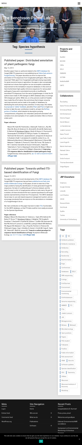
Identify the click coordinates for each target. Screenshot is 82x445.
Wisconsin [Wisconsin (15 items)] (64, 380)
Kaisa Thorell (64, 134)
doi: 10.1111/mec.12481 (18, 235)
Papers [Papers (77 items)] (63, 337)
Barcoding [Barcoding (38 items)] (64, 252)
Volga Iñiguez (64, 166)
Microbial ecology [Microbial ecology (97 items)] (67, 329)
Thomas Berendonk (66, 162)
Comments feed (7, 417)
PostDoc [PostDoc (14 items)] (64, 349)
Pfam (42, 107)
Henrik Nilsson (64, 122)
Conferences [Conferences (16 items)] (65, 267)
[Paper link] (31, 235)
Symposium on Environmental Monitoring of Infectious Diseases (68, 430)
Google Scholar (65, 187)
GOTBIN (62, 77)
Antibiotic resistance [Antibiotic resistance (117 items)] (68, 244)
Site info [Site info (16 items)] (71, 360)
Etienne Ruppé (65, 118)
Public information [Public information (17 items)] (67, 353)
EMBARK (63, 73)
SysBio (62, 211)
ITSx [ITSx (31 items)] (62, 309)
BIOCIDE (62, 61)
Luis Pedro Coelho (66, 138)
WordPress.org (7, 421)
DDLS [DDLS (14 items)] (74, 271)
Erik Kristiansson (65, 114)
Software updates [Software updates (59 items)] (67, 364)
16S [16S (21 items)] (62, 236)
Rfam (35, 107)
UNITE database (42, 71)
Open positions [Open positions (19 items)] (66, 333)
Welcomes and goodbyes (66, 417)
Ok (41, 441)
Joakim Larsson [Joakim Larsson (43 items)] (66, 313)
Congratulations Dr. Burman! (67, 409)
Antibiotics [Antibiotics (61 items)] (65, 248)
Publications (34, 421)
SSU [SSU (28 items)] (62, 372)
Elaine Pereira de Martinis (68, 106)
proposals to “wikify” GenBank (16, 107)
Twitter (62, 215)
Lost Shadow (64, 195)
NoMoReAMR (64, 81)
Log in (4, 409)
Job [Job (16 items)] (62, 317)
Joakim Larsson (65, 130)
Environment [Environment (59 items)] (65, 287)
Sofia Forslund (65, 158)
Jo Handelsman (65, 126)
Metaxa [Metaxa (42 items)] (64, 325)
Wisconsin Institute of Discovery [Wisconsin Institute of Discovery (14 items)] (68, 385)
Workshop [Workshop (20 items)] (64, 390)
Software (33, 426)
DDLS (62, 69)
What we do (34, 417)
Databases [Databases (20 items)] (65, 271)
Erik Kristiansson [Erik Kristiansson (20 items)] (66, 297)
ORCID (62, 199)
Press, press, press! (64, 413)
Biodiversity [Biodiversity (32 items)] (65, 256)
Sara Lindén (64, 154)
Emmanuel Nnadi (66, 110)
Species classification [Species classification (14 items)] (68, 368)
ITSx (41, 206)
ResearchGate (65, 203)
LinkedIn (63, 191)
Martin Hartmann (66, 146)
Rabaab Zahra (65, 150)
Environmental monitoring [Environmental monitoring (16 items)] (66, 292)
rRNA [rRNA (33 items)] (63, 360)
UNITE (62, 85)
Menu (4, 3)
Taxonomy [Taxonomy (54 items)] (71, 372)
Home (32, 409)
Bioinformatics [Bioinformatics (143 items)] (66, 260)
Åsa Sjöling (63, 102)
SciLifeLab (63, 207)
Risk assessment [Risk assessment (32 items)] (67, 357)
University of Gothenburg (68, 219)
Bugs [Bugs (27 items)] (63, 264)
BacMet (62, 57)
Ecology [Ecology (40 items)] (64, 279)
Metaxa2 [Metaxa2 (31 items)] (73, 325)
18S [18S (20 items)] (68, 236)
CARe (62, 65)
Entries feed (6, 413)
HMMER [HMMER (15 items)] (64, 305)
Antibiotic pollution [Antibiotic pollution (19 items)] (67, 240)
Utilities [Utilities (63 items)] (63, 376)
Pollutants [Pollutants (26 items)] (64, 345)
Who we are (34, 413)
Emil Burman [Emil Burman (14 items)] (65, 283)
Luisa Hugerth (64, 142)
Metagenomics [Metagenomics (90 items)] (66, 321)
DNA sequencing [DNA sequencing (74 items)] (66, 275)
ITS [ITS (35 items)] (71, 305)
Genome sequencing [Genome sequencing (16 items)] (68, 301)
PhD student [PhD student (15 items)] (65, 341)
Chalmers (63, 183)
